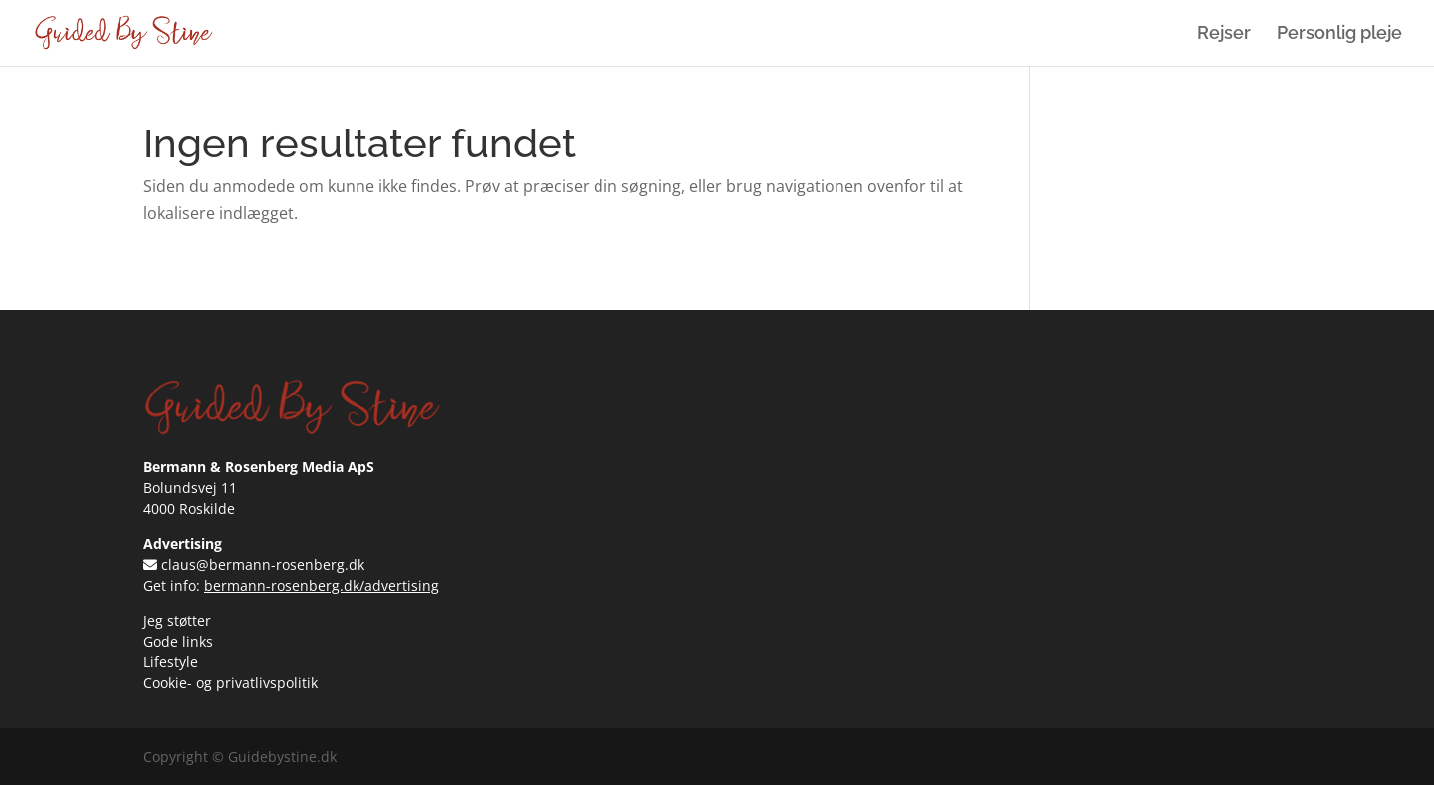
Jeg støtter (177, 620)
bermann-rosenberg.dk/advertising (321, 585)
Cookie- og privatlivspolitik (230, 682)
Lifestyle (170, 662)
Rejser (1224, 34)
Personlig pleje (1339, 34)
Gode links (178, 641)
